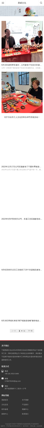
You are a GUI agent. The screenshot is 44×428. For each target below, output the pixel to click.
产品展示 (25, 404)
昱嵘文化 (22, 3)
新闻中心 (5, 414)
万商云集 (32, 426)
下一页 (30, 331)
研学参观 (5, 409)
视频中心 (25, 409)
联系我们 (25, 414)
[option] (22, 11)
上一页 (14, 331)
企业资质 (39, 426)
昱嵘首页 (5, 400)
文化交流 (5, 404)
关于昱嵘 (25, 400)
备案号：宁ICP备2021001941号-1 (11, 426)
